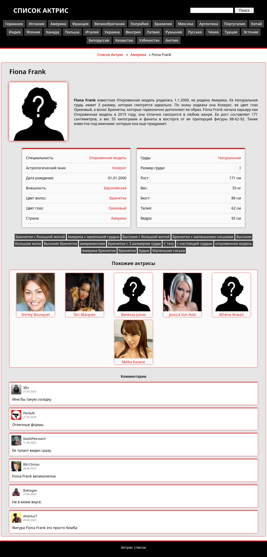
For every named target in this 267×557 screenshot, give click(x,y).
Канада (52, 32)
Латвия (153, 32)
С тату (169, 243)
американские (92, 243)
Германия (14, 23)
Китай (256, 23)
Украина (112, 32)
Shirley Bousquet (35, 314)
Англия (172, 40)
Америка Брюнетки (99, 250)
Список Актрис (110, 54)
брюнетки (127, 250)
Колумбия (139, 23)
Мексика (185, 23)
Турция (231, 32)
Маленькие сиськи (168, 250)
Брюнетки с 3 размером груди (134, 243)
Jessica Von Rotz (182, 314)
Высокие (243, 236)
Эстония (250, 32)
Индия (14, 32)
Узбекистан (149, 40)
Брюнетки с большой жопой (40, 236)
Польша (72, 32)
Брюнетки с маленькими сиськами (203, 236)
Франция (80, 23)
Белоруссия (99, 40)
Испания (36, 23)
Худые (144, 250)
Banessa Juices (133, 314)
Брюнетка (118, 198)
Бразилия (163, 23)
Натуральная (229, 157)
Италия (91, 32)
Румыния (174, 32)
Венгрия (133, 32)
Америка (58, 23)
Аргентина (208, 23)
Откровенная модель (107, 157)
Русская (195, 32)
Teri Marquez (85, 314)
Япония (33, 32)
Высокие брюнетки (60, 243)
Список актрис (40, 10)
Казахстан (124, 40)
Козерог (120, 167)
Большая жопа (28, 243)
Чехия (213, 32)
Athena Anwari (231, 314)
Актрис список (133, 547)
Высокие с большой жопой (146, 236)
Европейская (115, 188)
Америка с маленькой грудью (94, 236)
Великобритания (109, 23)
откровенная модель (233, 243)
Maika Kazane (133, 361)
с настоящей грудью (194, 243)
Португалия (234, 23)
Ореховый (118, 208)
